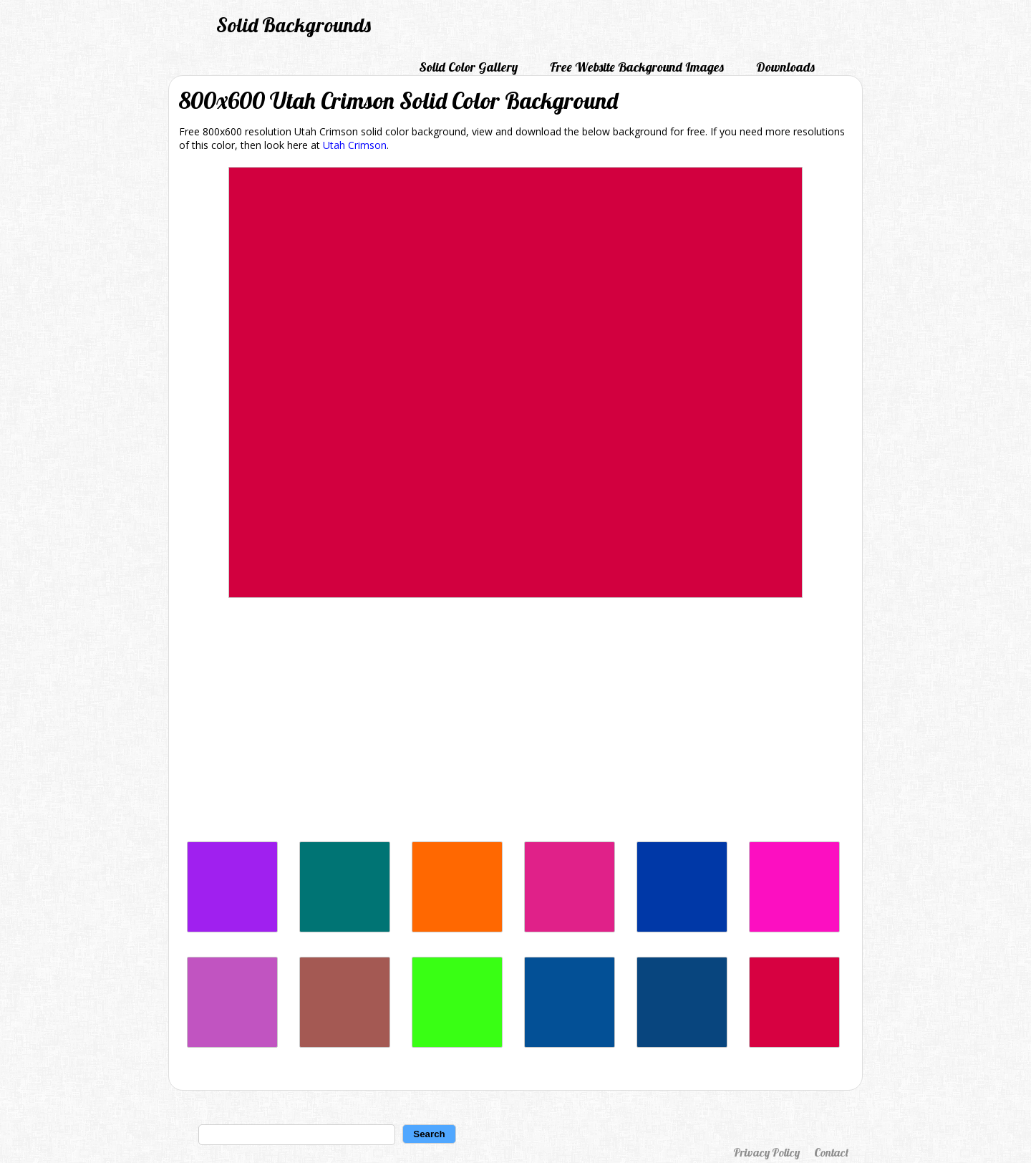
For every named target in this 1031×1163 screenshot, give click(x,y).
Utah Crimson (355, 145)
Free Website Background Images (637, 67)
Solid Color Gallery (468, 67)
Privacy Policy (766, 1152)
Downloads (785, 67)
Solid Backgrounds (293, 24)
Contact (831, 1152)
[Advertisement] (515, 723)
